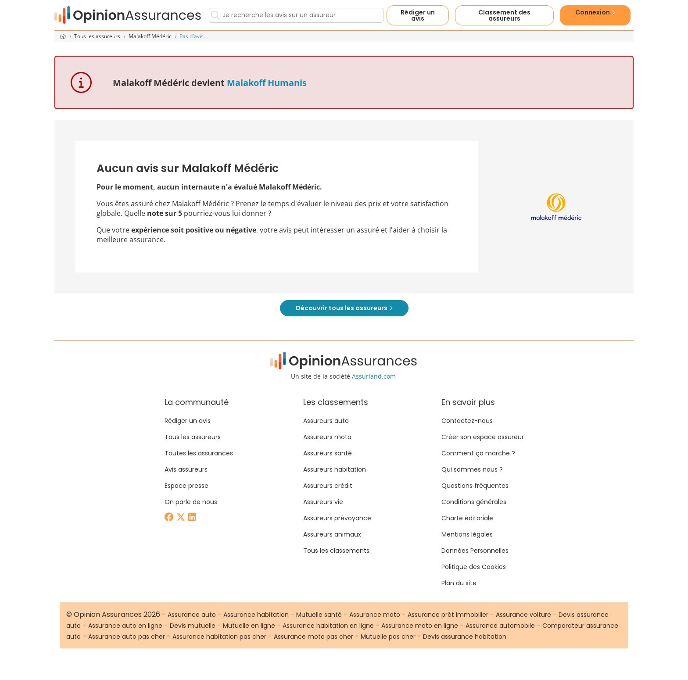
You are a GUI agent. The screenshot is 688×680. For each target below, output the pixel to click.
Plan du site (459, 583)
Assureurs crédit (327, 485)
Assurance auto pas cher (126, 636)
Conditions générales (473, 501)
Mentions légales (467, 534)
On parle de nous (191, 501)
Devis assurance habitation (464, 636)
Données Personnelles (475, 550)
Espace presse (186, 485)
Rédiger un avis (418, 15)
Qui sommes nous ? (472, 469)
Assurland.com (374, 376)
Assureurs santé (327, 453)
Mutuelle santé (319, 614)
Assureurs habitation (334, 469)
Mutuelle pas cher (388, 636)
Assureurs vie (323, 501)
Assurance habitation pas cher (219, 636)
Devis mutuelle (192, 625)
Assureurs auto (326, 420)
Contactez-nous (467, 420)
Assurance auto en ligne (125, 625)
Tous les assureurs (98, 36)
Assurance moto (374, 614)
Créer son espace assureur (482, 437)
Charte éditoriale (467, 518)
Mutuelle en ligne (249, 625)
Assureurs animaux (332, 534)
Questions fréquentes (475, 485)
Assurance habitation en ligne (328, 625)
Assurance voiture (523, 614)
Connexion (595, 12)
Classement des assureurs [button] (504, 15)
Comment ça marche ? (478, 453)
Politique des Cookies (473, 566)
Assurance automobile (500, 625)
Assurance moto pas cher (313, 636)
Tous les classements (336, 550)
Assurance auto (192, 614)
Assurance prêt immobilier (448, 614)
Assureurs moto (327, 437)
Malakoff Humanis (267, 83)
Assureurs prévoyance (337, 518)
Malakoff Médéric (151, 36)
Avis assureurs (186, 469)
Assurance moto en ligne (419, 625)
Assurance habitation (256, 614)
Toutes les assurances (199, 453)
